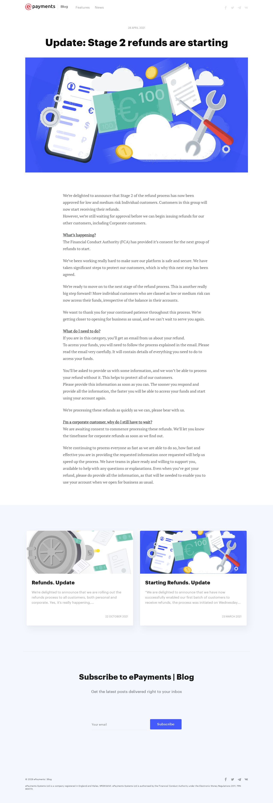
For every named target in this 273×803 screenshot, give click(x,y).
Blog (64, 6)
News (99, 6)
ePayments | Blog (43, 779)
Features (83, 6)
